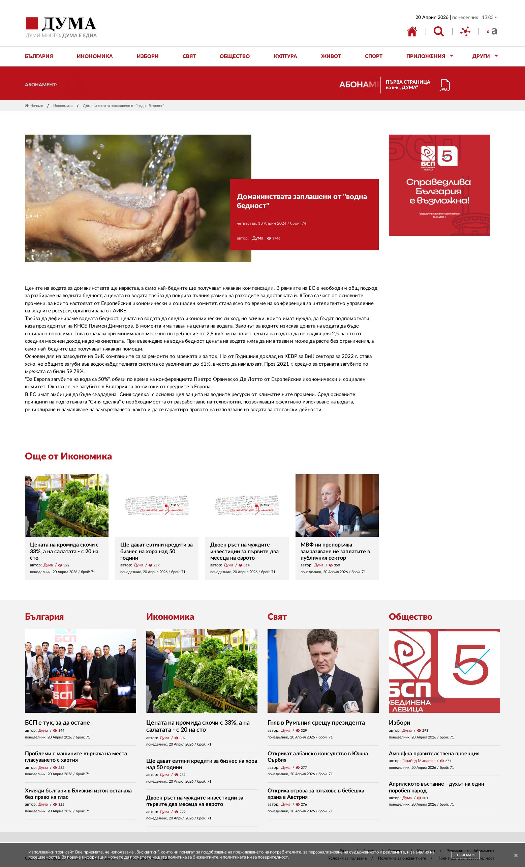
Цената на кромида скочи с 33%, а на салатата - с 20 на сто (64, 551)
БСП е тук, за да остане (57, 723)
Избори (399, 723)
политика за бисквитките (193, 857)
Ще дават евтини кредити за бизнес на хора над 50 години (156, 551)
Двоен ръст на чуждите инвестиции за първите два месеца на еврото (244, 551)
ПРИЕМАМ (465, 855)
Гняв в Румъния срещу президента (316, 723)
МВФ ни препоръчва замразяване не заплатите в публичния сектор (335, 551)
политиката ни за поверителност (255, 857)
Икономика (63, 106)
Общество (410, 617)
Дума (258, 238)
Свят (277, 617)
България (44, 617)
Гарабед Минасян (418, 761)
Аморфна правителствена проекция (434, 753)
